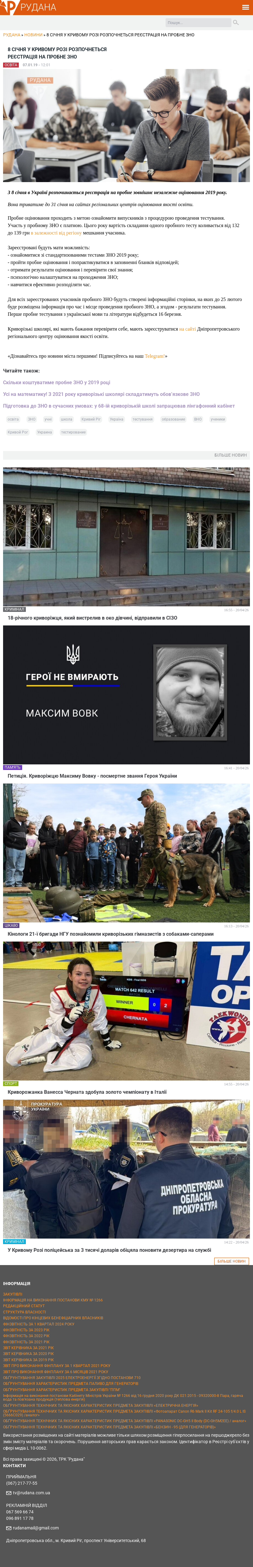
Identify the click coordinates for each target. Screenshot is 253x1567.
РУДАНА (38, 7)
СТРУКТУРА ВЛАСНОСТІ (24, 1312)
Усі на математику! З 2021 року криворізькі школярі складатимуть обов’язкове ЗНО (101, 394)
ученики (218, 419)
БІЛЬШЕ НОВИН (232, 1261)
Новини (33, 34)
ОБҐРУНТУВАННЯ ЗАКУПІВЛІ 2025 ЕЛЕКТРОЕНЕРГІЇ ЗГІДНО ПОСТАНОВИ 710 (72, 1378)
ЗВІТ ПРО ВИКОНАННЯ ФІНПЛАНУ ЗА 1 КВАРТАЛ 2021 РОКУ (56, 1366)
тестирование (73, 432)
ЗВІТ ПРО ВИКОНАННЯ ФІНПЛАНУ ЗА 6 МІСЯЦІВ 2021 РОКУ (55, 1372)
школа (66, 419)
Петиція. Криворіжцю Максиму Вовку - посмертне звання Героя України (92, 776)
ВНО (198, 419)
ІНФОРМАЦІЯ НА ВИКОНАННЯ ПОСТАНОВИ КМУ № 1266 (53, 1300)
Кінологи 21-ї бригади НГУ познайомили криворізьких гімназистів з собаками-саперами (111, 934)
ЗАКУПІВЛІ (12, 1294)
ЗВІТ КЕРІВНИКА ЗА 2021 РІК (28, 1348)
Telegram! (155, 356)
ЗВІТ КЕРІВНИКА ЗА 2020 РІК (28, 1354)
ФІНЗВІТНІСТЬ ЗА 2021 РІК (26, 1342)
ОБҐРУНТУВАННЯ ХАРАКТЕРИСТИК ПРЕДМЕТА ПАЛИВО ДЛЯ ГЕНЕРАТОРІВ (70, 1384)
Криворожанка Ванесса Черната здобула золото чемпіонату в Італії (87, 1092)
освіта (13, 419)
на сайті (187, 329)
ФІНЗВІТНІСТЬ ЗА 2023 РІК (26, 1330)
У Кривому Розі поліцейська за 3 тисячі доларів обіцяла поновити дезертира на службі (109, 1250)
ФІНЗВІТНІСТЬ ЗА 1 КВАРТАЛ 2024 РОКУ (38, 1324)
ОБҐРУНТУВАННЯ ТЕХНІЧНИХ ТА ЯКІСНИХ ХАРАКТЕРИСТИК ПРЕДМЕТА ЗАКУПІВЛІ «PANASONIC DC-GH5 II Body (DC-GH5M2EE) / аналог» (124, 1421)
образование (173, 419)
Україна (116, 419)
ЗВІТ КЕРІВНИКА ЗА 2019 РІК (28, 1360)
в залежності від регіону (56, 232)
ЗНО (31, 419)
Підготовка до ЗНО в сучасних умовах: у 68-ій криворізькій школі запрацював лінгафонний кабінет (119, 406)
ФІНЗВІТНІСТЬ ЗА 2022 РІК (26, 1336)
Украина (44, 432)
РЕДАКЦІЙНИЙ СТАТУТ (24, 1306)
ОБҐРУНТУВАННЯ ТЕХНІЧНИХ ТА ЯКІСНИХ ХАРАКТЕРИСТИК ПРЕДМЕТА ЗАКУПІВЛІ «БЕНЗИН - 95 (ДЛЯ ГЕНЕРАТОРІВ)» (109, 1427)
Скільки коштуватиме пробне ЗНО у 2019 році (56, 382)
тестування (143, 419)
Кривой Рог (18, 432)
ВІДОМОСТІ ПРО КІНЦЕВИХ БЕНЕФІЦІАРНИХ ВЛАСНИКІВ (53, 1318)
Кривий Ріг (91, 419)
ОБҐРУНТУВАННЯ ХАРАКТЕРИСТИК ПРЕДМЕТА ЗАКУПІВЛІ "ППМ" (61, 1390)
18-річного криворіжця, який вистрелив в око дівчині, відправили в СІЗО (92, 618)
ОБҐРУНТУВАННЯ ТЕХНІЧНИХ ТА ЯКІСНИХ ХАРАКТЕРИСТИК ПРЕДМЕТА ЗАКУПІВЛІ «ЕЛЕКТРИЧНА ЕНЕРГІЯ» (100, 1405)
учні (48, 419)
